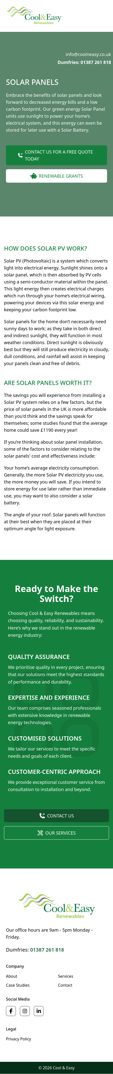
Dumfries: (35, 949)
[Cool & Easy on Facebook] (11, 1011)
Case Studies (18, 985)
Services (65, 976)
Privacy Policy (18, 1039)
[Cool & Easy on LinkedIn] (39, 1011)
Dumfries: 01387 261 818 (84, 62)
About (11, 976)
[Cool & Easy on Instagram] (25, 1011)
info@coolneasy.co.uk (88, 54)
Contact (65, 985)
